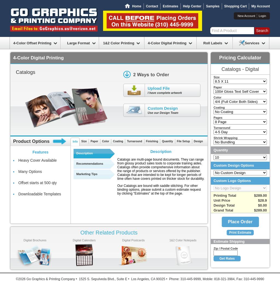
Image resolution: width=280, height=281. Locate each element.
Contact (152, 6)
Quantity (167, 141)
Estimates (170, 6)
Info (75, 141)
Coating (118, 141)
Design (198, 141)
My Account (260, 6)
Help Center (192, 6)
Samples (212, 6)
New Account (246, 16)
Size (84, 141)
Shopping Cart (235, 6)
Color (105, 141)
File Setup (183, 141)
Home (136, 6)
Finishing (152, 141)
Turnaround (134, 141)
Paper (94, 141)
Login (262, 16)
